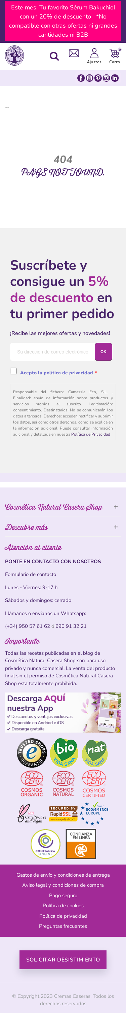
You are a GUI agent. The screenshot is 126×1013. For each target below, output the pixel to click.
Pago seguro (63, 895)
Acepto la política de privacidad (56, 373)
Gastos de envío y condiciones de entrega (63, 875)
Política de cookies (63, 905)
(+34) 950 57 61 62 (27, 626)
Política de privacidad (63, 916)
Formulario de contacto (30, 574)
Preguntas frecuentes (63, 926)
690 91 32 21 (71, 626)
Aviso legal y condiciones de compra (63, 885)
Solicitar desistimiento (63, 960)
